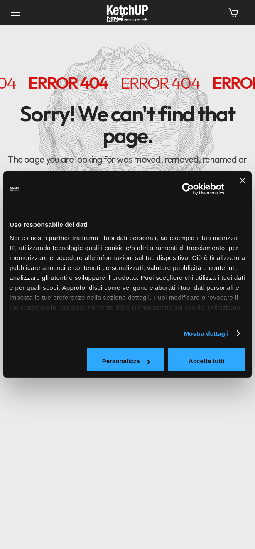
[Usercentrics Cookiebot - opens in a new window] (188, 189)
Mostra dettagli (206, 333)
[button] (233, 12)
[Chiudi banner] (242, 189)
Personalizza (126, 360)
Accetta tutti (207, 360)
